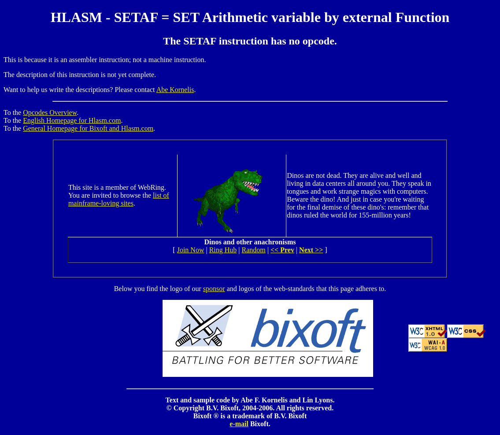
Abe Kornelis (175, 89)
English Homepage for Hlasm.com (72, 120)
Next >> (311, 250)
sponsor (214, 288)
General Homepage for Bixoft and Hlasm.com (88, 128)
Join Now (190, 250)
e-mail (239, 424)
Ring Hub (223, 250)
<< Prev (282, 250)
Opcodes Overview (50, 112)
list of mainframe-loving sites (118, 199)
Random (254, 250)
